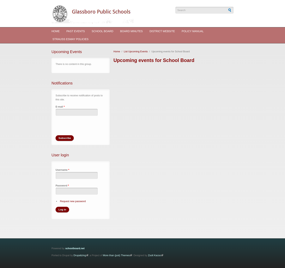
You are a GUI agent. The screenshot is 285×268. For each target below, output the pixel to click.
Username (62, 169)
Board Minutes (131, 31)
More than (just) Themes (116, 255)
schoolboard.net (75, 248)
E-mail (60, 106)
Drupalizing (80, 255)
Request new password (73, 201)
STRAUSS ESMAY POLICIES (70, 39)
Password (62, 185)
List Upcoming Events (136, 51)
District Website (162, 31)
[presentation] (85, 127)
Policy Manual (192, 31)
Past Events (75, 31)
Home (56, 31)
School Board (102, 31)
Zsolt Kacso (154, 255)
